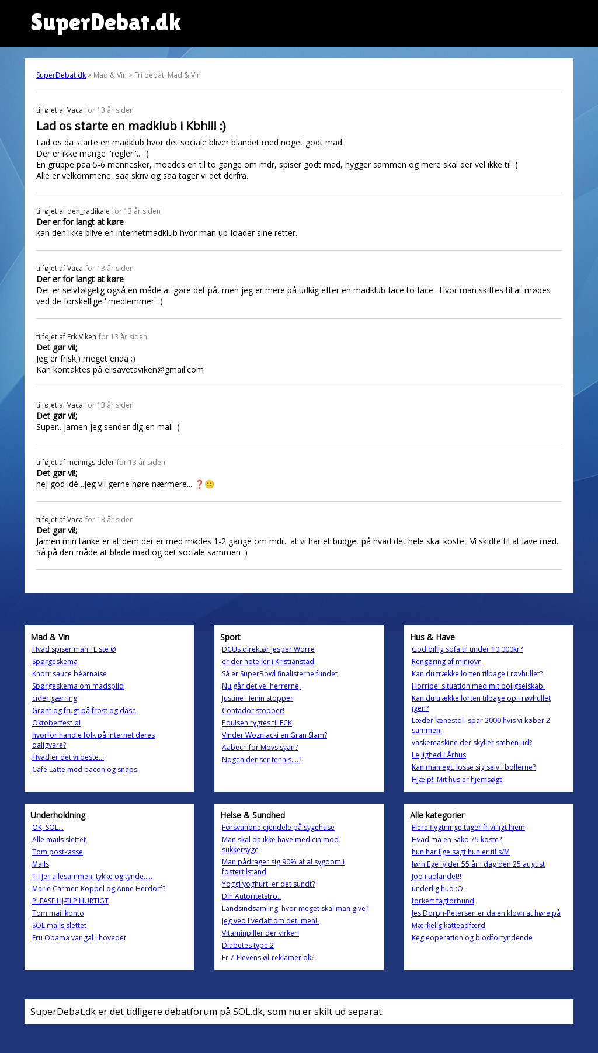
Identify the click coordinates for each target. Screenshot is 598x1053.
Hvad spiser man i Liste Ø (74, 649)
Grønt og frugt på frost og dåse (84, 710)
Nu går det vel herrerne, (261, 686)
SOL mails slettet (59, 925)
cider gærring (54, 698)
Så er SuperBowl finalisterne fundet (280, 674)
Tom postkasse (57, 852)
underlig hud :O (437, 889)
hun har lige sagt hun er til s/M (461, 852)
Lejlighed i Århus (439, 755)
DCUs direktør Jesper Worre (268, 649)
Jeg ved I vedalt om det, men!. (270, 921)
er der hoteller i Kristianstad (268, 661)
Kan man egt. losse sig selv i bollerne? (474, 767)
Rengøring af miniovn (447, 661)
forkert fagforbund (443, 901)
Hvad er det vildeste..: (68, 757)
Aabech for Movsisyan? (260, 747)
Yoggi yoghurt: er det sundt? (268, 884)
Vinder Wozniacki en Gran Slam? (274, 735)
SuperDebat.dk (61, 75)
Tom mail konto (58, 913)
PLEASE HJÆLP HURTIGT (70, 901)
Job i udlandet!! (436, 876)
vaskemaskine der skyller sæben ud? (472, 743)
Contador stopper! (253, 710)
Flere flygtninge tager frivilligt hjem (468, 827)
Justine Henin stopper (257, 698)
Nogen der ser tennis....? (261, 759)
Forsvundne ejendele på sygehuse (278, 827)
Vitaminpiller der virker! (260, 933)
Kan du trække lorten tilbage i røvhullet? (477, 674)
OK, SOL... (48, 827)
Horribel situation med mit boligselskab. (478, 686)
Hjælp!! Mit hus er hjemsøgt (457, 779)
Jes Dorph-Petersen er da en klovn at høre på (486, 913)
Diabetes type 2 (248, 945)
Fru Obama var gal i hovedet (79, 938)
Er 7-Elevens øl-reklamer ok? (268, 957)
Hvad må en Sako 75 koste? (457, 840)
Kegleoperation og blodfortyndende (472, 938)
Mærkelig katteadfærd (448, 925)
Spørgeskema (55, 661)
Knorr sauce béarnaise (69, 674)
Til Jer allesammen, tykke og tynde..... (92, 876)
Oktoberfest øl (56, 723)
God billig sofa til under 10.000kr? (467, 649)
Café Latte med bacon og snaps (84, 769)
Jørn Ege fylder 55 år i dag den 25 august (478, 864)
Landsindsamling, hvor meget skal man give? (295, 908)
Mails (40, 864)
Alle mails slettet (59, 840)
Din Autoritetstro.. (251, 896)
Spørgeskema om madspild (78, 686)
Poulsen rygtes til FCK (257, 723)
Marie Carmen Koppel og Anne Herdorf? (98, 889)
